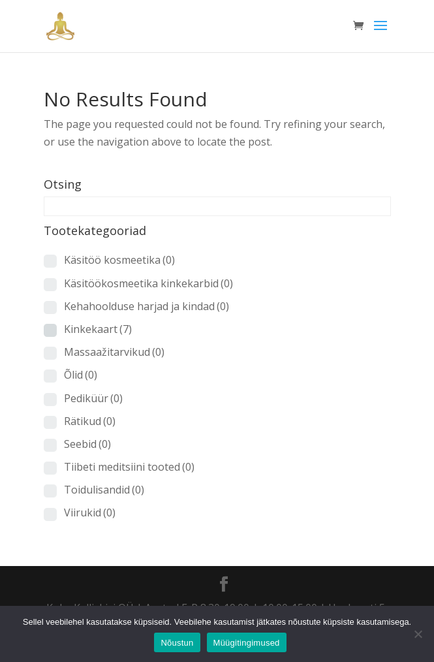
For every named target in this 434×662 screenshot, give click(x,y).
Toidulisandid (104, 489)
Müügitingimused (246, 643)
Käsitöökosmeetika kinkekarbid (148, 283)
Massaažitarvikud (114, 352)
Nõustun (177, 643)
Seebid (87, 444)
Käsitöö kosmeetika (119, 260)
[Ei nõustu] (417, 633)
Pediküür (93, 398)
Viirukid (90, 512)
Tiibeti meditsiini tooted (129, 467)
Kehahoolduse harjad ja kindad (146, 306)
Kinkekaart (98, 329)
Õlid (80, 375)
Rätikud (90, 421)
